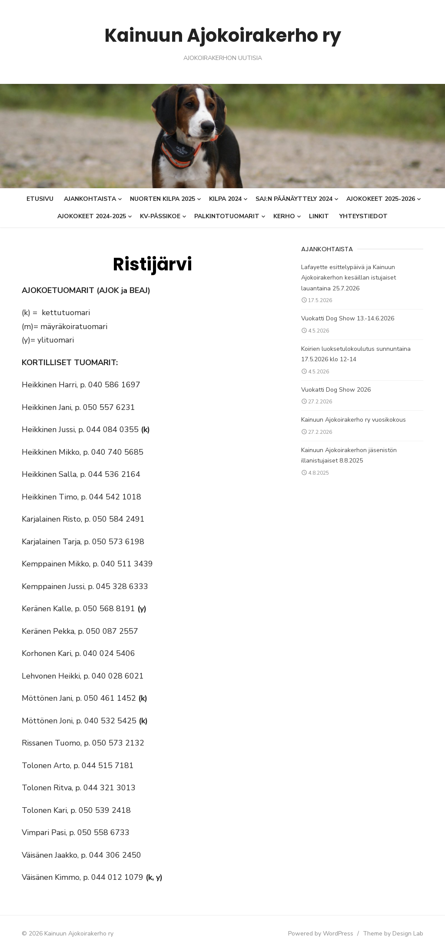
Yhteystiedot (363, 216)
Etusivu (40, 199)
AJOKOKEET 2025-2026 (380, 199)
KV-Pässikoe (160, 216)
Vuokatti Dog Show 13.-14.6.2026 (351, 318)
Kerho (284, 216)
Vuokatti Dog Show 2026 (340, 390)
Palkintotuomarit (226, 216)
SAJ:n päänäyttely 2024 (294, 199)
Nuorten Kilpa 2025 (162, 199)
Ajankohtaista (90, 199)
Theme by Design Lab (405, 933)
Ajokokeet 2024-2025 (91, 216)
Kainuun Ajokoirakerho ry (222, 34)
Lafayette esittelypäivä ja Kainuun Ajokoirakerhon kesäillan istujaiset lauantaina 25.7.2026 (368, 278)
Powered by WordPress (332, 933)
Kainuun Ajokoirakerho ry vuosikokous (357, 420)
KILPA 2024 (225, 199)
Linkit (319, 216)
